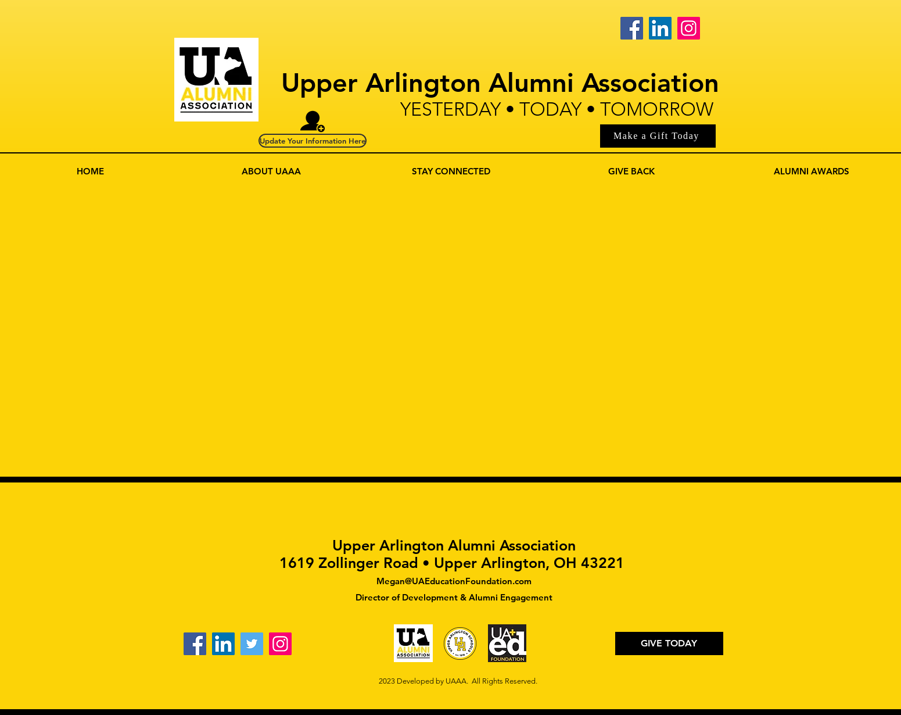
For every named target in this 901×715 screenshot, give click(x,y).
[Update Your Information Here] (313, 141)
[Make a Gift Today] (658, 136)
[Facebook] (631, 28)
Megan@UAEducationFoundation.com (454, 581)
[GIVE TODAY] (669, 643)
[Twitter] (251, 643)
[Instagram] (688, 28)
